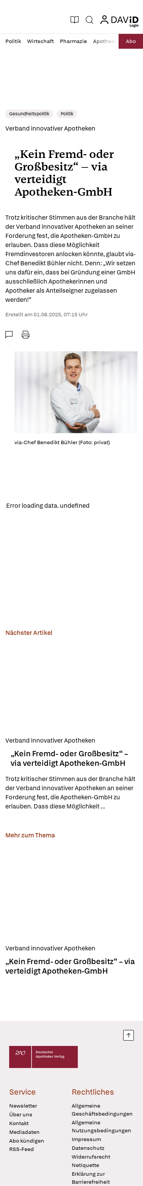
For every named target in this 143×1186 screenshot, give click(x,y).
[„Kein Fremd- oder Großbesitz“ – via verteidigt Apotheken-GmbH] (71, 685)
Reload (106, 506)
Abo (131, 41)
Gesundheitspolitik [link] (29, 114)
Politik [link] (67, 114)
